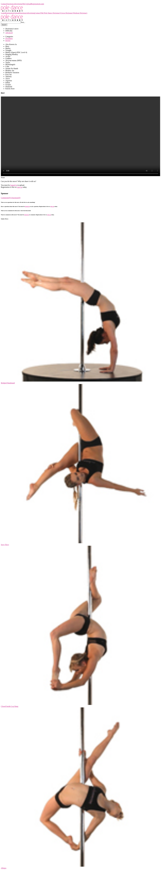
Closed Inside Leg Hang (9, 706)
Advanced (9, 33)
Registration (35, 4)
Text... (23, 22)
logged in (13, 185)
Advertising (18, 4)
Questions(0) (15, 198)
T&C (24, 4)
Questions (10, 4)
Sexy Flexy (5, 545)
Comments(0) (6, 198)
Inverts (7, 40)
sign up (19, 187)
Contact (3, 4)
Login (42, 4)
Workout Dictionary (80, 13)
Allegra (3, 868)
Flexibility (9, 38)
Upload (28, 4)
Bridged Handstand (8, 383)
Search (4, 25)
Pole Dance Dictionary (9, 2)
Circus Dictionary (66, 13)
